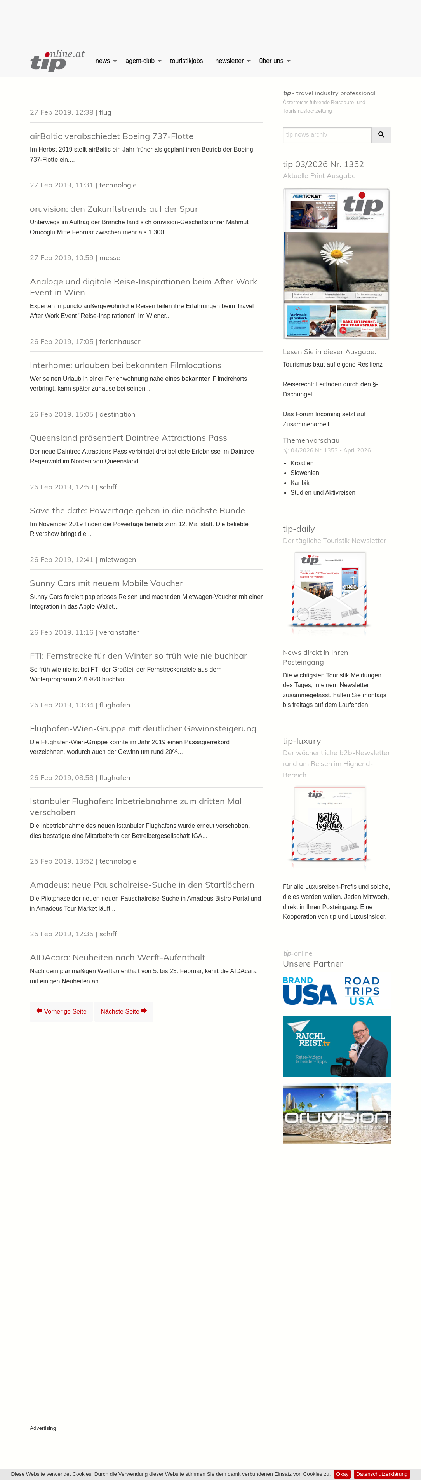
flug (105, 112)
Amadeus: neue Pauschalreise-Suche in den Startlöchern (142, 884)
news (103, 61)
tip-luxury (302, 740)
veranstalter (119, 632)
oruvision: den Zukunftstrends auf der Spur (114, 208)
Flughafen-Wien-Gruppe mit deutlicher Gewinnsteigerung (143, 728)
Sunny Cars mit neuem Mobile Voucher (106, 583)
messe (109, 257)
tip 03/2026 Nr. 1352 (323, 164)
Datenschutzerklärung (381, 1474)
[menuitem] (56, 61)
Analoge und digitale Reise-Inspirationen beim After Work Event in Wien (143, 287)
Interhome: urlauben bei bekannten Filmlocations (126, 365)
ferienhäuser (120, 341)
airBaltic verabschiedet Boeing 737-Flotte (111, 136)
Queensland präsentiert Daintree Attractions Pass (128, 437)
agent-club (140, 61)
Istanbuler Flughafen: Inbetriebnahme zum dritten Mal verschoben (136, 807)
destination (117, 414)
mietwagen (117, 559)
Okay (342, 1474)
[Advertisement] (210, 17)
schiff (108, 486)
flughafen (114, 704)
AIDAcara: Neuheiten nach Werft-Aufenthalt (117, 957)
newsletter (230, 61)
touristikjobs (186, 61)
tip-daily (299, 528)
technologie (118, 184)
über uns (271, 61)
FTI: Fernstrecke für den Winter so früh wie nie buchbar (138, 655)
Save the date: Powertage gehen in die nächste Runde (137, 510)
